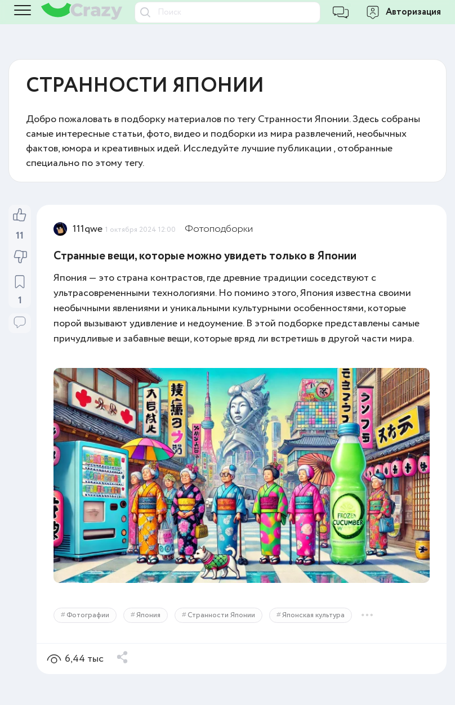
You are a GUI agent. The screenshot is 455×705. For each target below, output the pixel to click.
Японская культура (313, 615)
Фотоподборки (219, 229)
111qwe (87, 229)
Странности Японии (221, 615)
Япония (148, 615)
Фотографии (87, 615)
